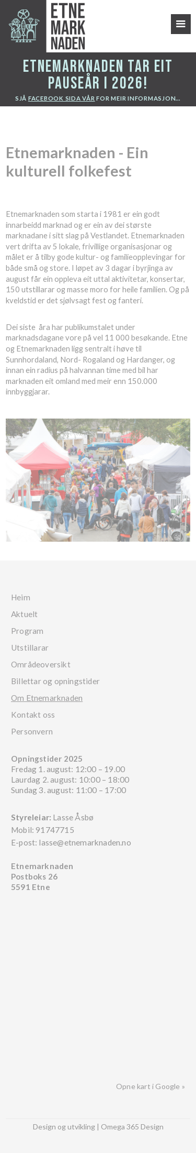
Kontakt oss (33, 714)
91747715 (55, 829)
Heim (20, 597)
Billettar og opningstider (55, 681)
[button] (181, 24)
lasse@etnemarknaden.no (85, 842)
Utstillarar (30, 647)
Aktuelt (24, 614)
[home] (42, 26)
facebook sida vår (61, 98)
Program (27, 630)
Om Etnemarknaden (47, 697)
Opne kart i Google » (150, 1086)
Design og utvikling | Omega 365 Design (98, 1126)
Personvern (32, 731)
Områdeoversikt (41, 664)
